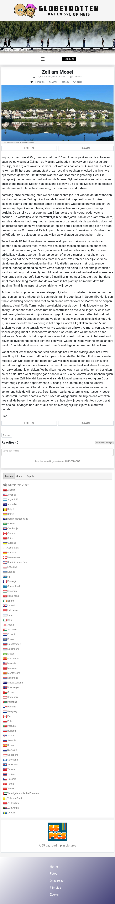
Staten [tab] (19, 476)
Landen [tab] (9, 476)
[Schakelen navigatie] (42, 59)
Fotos (53, 873)
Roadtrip (53, 82)
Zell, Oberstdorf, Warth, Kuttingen (52, 77)
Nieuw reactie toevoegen (104, 443)
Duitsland (40, 82)
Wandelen (78, 82)
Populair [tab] (31, 476)
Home (54, 866)
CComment (72, 461)
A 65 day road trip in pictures (57, 845)
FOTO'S (29, 148)
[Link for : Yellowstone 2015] (57, 37)
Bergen (65, 82)
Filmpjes (55, 887)
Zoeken (69, 59)
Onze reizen (57, 880)
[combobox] (55, 59)
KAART (85, 148)
